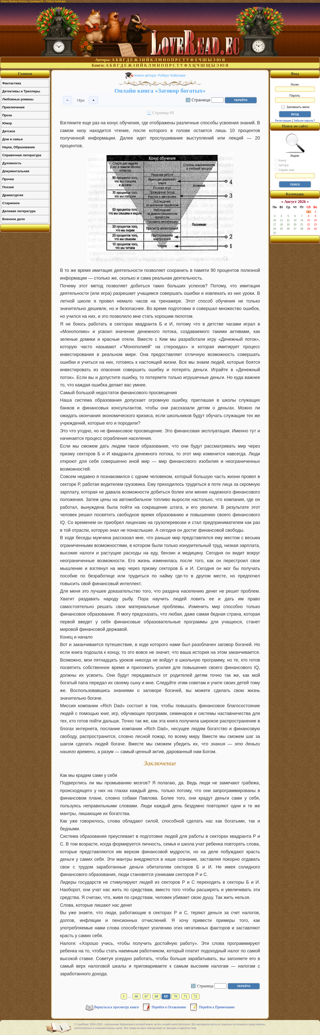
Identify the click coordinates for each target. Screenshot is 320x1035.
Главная (25, 74)
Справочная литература (21, 155)
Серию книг (284, 170)
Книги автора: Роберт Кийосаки (159, 75)
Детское (8, 131)
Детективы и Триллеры (21, 91)
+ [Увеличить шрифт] (93, 100)
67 (146, 996)
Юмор (7, 123)
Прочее (8, 179)
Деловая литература (19, 211)
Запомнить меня (295, 107)
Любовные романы (18, 99)
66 (136, 996)
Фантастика (11, 83)
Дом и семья (12, 139)
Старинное (11, 203)
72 (195, 996)
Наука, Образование (18, 147)
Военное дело (13, 219)
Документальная (15, 171)
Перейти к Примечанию (216, 1007)
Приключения (13, 107)
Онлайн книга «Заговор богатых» (160, 90)
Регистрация (283, 120)
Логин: (295, 87)
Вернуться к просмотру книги (117, 1007)
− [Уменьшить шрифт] (67, 100)
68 (156, 996)
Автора (281, 165)
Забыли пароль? (304, 120)
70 (175, 996)
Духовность (12, 163)
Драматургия (12, 195)
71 (185, 996)
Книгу (280, 160)
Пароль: (295, 98)
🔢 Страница (198, 99)
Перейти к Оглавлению (169, 1007)
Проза (7, 115)
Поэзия (8, 187)
